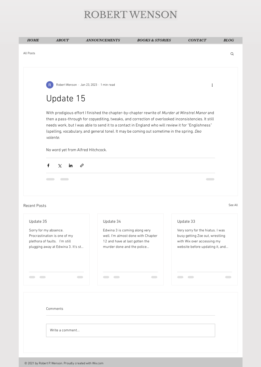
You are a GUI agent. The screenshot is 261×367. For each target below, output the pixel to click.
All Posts (29, 53)
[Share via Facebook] (48, 165)
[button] (232, 53)
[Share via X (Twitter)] (59, 165)
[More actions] (212, 85)
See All (233, 205)
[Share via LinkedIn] (71, 165)
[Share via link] (82, 165)
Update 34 (112, 221)
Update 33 (186, 221)
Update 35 (38, 221)
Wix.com (97, 363)
